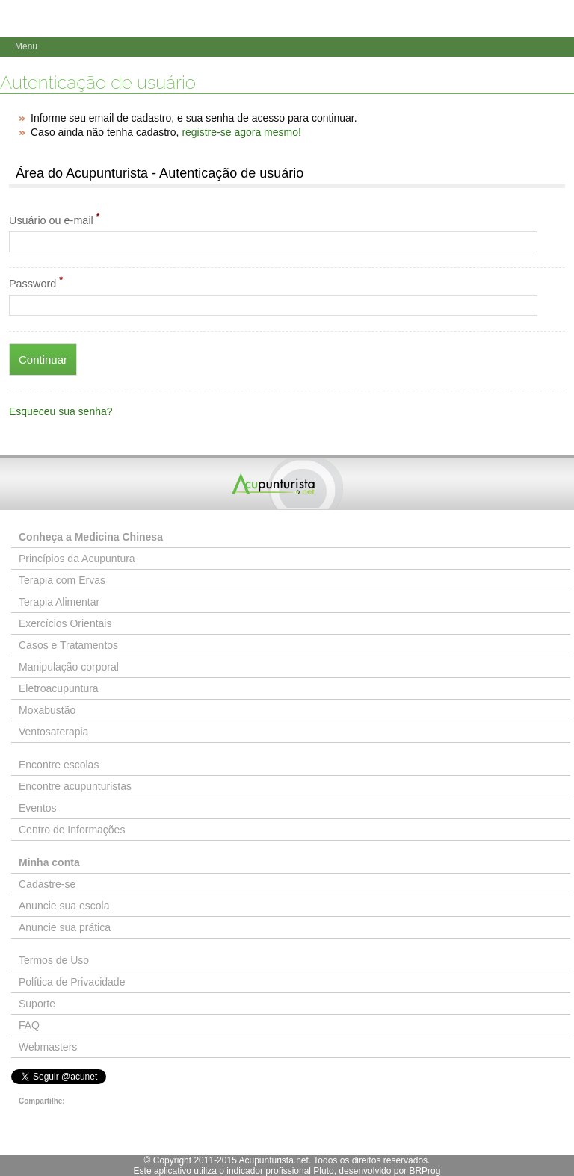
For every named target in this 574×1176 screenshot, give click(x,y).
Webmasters (48, 1047)
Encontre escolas (59, 765)
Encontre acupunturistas (75, 786)
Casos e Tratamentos (68, 645)
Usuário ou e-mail (54, 218)
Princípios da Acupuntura (77, 558)
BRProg (424, 1171)
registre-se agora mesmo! (241, 132)
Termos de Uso (54, 960)
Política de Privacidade (72, 982)
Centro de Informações (72, 830)
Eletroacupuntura (59, 688)
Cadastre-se (47, 884)
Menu (26, 46)
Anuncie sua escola (64, 906)
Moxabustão (47, 710)
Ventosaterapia (53, 732)
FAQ (29, 1025)
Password (36, 282)
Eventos (38, 808)
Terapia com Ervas (62, 580)
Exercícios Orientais (65, 623)
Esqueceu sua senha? (61, 411)
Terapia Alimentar (59, 602)
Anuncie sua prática (65, 927)
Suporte (37, 1003)
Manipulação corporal (69, 667)
